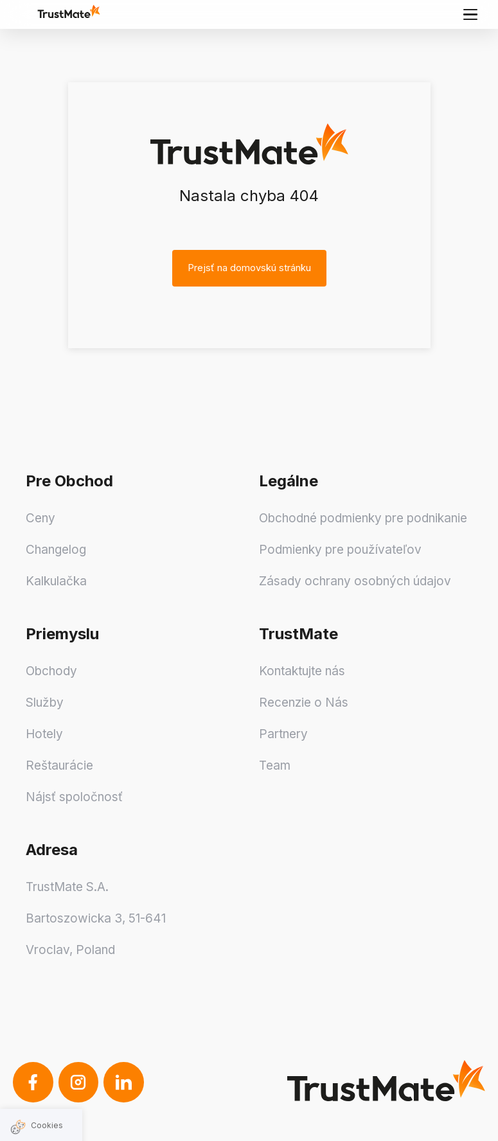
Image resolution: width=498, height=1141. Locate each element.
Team (274, 765)
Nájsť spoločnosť (74, 797)
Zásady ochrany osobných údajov (355, 581)
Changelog (56, 549)
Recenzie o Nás (303, 702)
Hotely (44, 734)
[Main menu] (470, 14)
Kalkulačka (56, 581)
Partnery (283, 734)
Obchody (51, 671)
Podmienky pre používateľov (340, 549)
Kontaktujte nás (302, 671)
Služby (45, 702)
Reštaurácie (59, 765)
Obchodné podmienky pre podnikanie (363, 518)
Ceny (40, 518)
